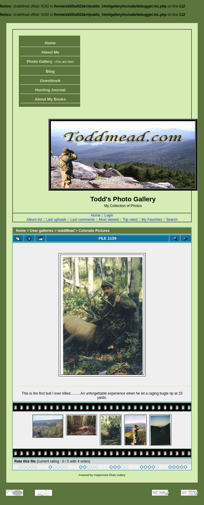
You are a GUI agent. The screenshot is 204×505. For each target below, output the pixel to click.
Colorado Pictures (94, 231)
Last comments (82, 219)
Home (50, 43)
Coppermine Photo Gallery (109, 475)
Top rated (130, 219)
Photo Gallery (50, 61)
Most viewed (109, 219)
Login (108, 215)
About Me (50, 52)
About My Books (50, 99)
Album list (34, 219)
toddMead (65, 231)
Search (171, 219)
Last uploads (56, 219)
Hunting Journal (50, 90)
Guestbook (50, 80)
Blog (50, 71)
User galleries (42, 231)
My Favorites (151, 219)
